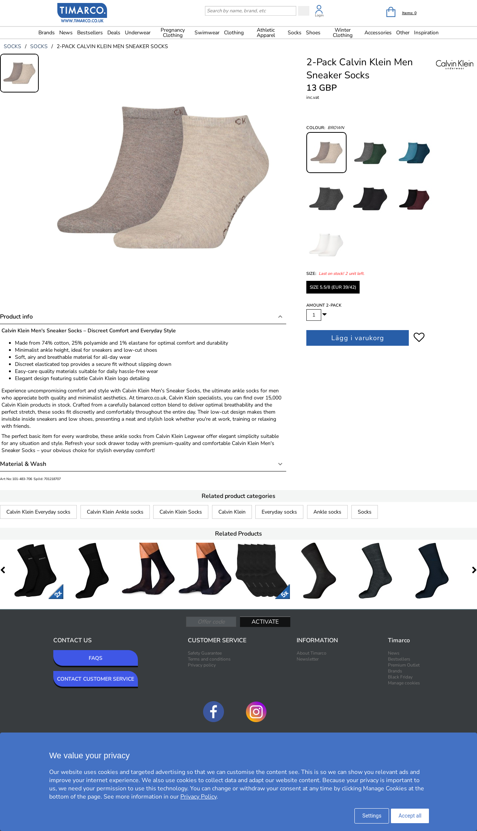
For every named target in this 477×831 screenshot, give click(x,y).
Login (319, 15)
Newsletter (308, 659)
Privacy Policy (198, 797)
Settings (371, 816)
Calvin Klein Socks (180, 511)
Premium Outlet (404, 665)
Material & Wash (23, 464)
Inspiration (426, 32)
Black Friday (400, 677)
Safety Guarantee (205, 653)
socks (12, 46)
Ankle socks (327, 511)
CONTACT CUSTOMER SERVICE (95, 679)
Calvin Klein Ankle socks (115, 511)
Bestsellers (90, 32)
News (66, 32)
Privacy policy (202, 665)
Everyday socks (279, 511)
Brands (46, 32)
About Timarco (311, 653)
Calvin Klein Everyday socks (38, 511)
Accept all (409, 816)
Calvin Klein (232, 511)
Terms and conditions (209, 659)
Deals (113, 32)
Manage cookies (404, 683)
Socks (365, 511)
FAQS (95, 658)
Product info (16, 317)
